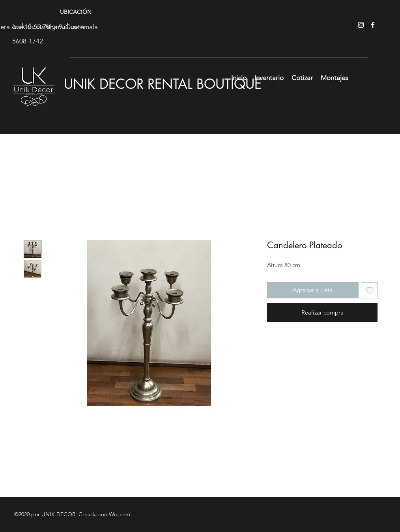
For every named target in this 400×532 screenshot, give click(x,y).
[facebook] (373, 25)
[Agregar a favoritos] (370, 290)
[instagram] (361, 25)
